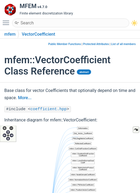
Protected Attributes (96, 44)
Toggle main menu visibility (7, 20)
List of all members (123, 44)
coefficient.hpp (48, 109)
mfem (10, 34)
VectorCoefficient (38, 34)
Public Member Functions (64, 44)
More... (24, 97)
